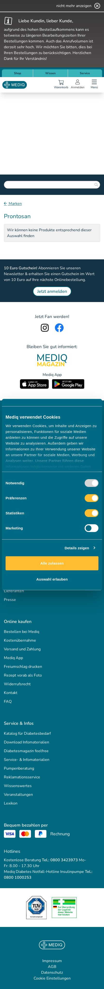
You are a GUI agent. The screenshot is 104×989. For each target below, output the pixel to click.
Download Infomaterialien (26, 742)
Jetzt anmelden (52, 291)
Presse (10, 599)
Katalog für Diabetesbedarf (27, 733)
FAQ (8, 701)
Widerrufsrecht (17, 684)
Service (85, 73)
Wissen (50, 73)
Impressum (52, 961)
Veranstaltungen (18, 794)
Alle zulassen (52, 563)
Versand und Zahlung (22, 649)
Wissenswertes (18, 786)
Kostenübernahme (20, 640)
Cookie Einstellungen (52, 978)
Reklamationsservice (22, 777)
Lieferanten (14, 591)
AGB (52, 966)
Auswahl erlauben (52, 579)
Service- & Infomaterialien (26, 759)
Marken (15, 203)
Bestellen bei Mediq (21, 631)
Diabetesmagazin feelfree (26, 751)
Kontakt (10, 692)
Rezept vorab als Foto (23, 675)
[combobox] (52, 185)
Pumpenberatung (19, 768)
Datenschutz (52, 972)
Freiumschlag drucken (23, 666)
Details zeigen (77, 548)
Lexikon (10, 803)
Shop (17, 73)
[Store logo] (14, 85)
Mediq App (13, 658)
